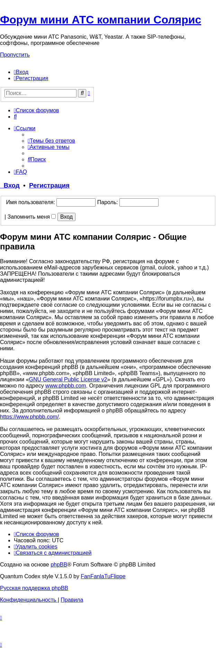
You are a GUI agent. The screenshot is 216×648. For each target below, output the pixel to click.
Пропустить (15, 55)
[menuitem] (21, 72)
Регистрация (49, 185)
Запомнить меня (32, 217)
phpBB (59, 565)
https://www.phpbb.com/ (29, 417)
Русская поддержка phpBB (34, 588)
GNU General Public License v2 (68, 379)
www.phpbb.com (65, 386)
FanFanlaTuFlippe (103, 576)
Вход (10, 185)
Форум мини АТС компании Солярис (100, 19)
